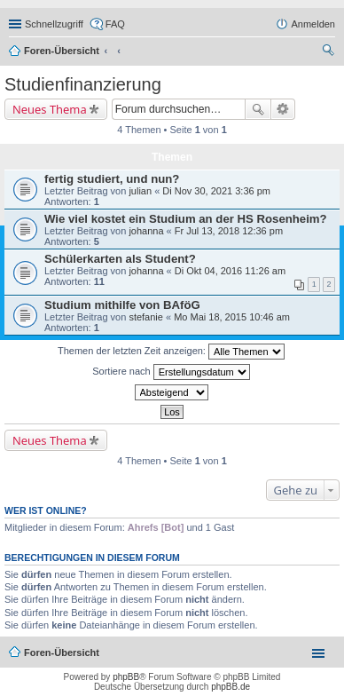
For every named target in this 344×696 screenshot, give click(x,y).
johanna (146, 230)
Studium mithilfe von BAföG (122, 305)
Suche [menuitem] (329, 52)
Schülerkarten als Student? (120, 258)
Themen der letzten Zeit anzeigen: (171, 352)
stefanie (146, 317)
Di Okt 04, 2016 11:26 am (230, 270)
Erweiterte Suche (283, 109)
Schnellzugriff (54, 24)
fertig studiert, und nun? (111, 179)
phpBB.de (230, 687)
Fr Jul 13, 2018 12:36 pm (229, 230)
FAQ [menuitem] (115, 24)
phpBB (126, 677)
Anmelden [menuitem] (313, 24)
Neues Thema (49, 109)
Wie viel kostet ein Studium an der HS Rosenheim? (185, 218)
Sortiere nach (170, 372)
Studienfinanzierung (82, 84)
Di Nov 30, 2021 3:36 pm (216, 191)
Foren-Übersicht (61, 50)
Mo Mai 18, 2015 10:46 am (232, 317)
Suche (258, 109)
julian (140, 191)
